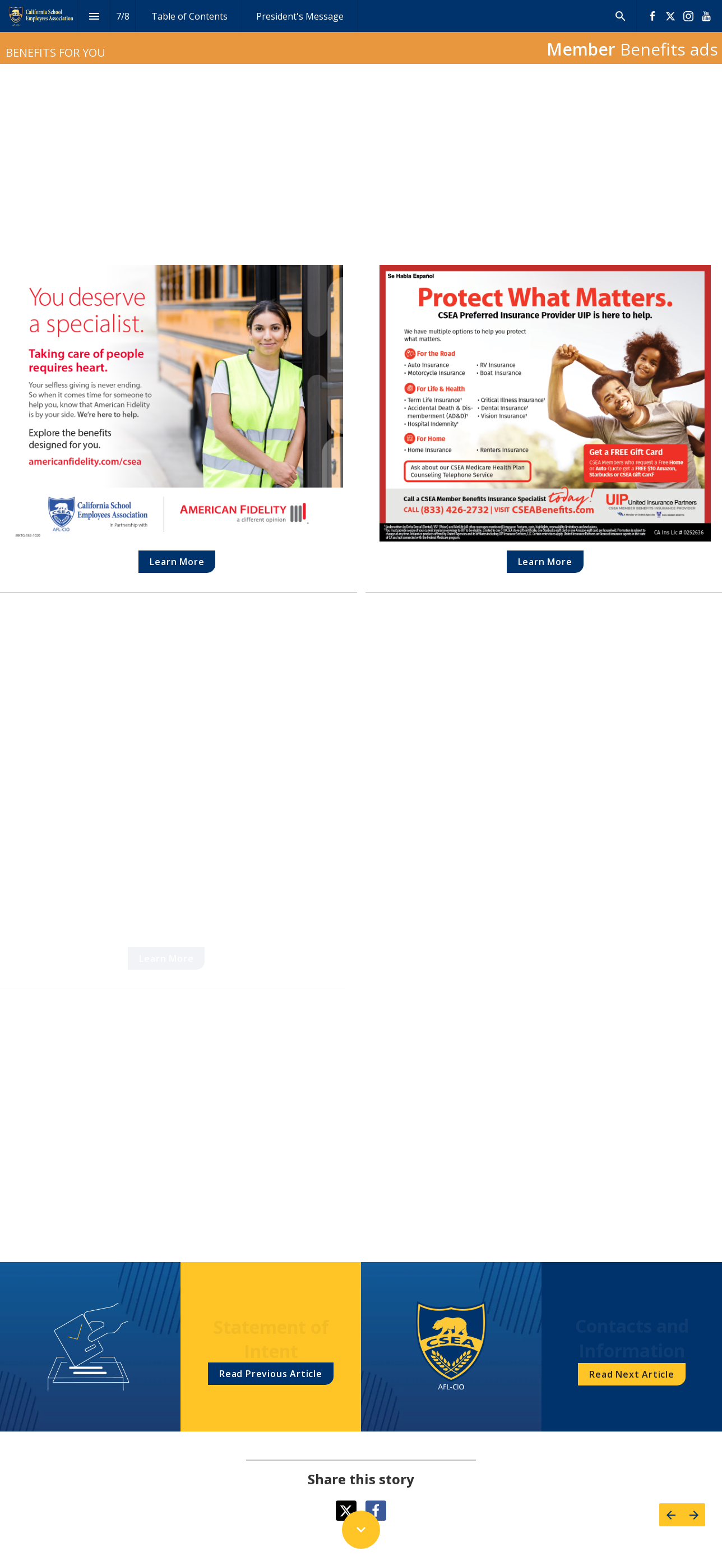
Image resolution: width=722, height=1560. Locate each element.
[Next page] (693, 1514)
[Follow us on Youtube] (706, 16)
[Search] (620, 16)
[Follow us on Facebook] (652, 16)
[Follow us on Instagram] (688, 16)
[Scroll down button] (361, 1530)
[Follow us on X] (670, 16)
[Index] (94, 16)
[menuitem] (189, 16)
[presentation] (361, 32)
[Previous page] (670, 1514)
